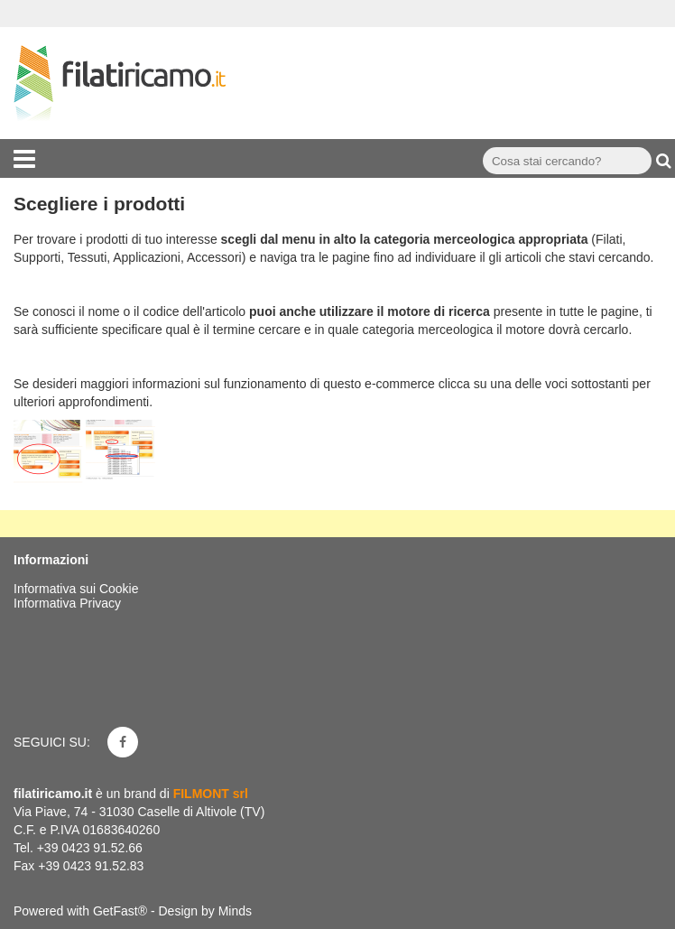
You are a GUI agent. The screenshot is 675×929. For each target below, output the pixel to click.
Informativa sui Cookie (76, 588)
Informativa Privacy (67, 603)
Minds (235, 911)
